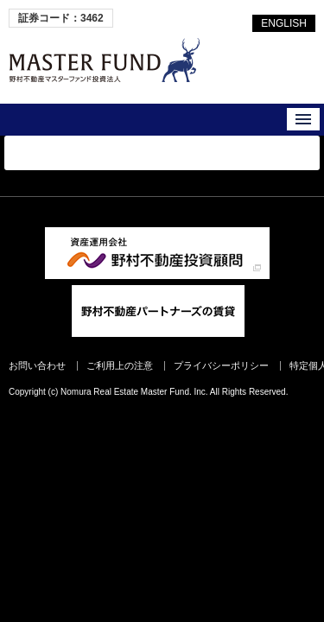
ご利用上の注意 (119, 365)
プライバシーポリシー (221, 365)
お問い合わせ (37, 365)
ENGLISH (284, 23)
